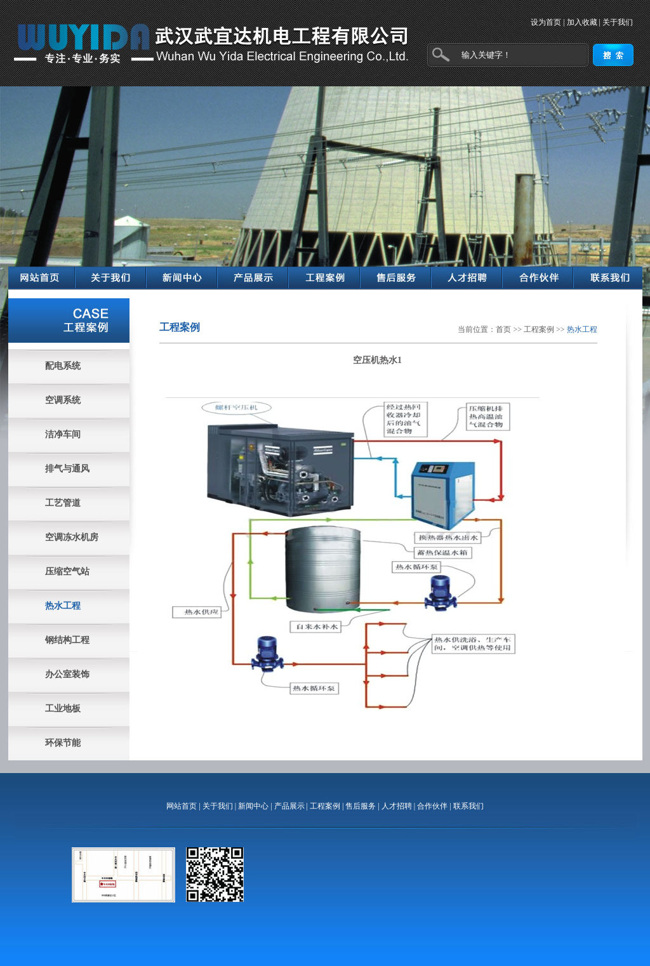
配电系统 (63, 366)
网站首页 (181, 806)
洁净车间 (63, 434)
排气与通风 (67, 468)
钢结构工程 (67, 640)
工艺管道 (63, 503)
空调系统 (63, 400)
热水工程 (63, 606)
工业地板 (63, 708)
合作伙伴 (432, 806)
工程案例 (539, 329)
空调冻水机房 (71, 537)
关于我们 (617, 22)
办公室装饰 (67, 674)
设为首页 (546, 22)
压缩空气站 (67, 571)
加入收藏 (582, 22)
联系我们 (468, 806)
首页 (503, 329)
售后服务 (360, 806)
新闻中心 (253, 806)
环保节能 (63, 743)
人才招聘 (396, 806)
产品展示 (289, 806)
